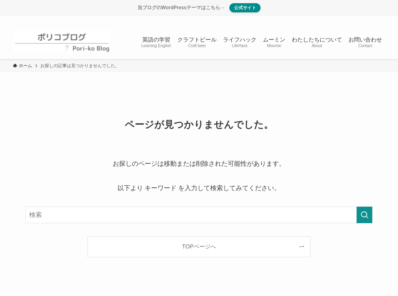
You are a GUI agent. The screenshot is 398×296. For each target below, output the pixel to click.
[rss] (369, 20)
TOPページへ (199, 246)
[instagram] (359, 20)
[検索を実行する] (364, 215)
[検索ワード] (199, 215)
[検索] (380, 20)
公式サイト (245, 7)
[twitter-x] (349, 20)
